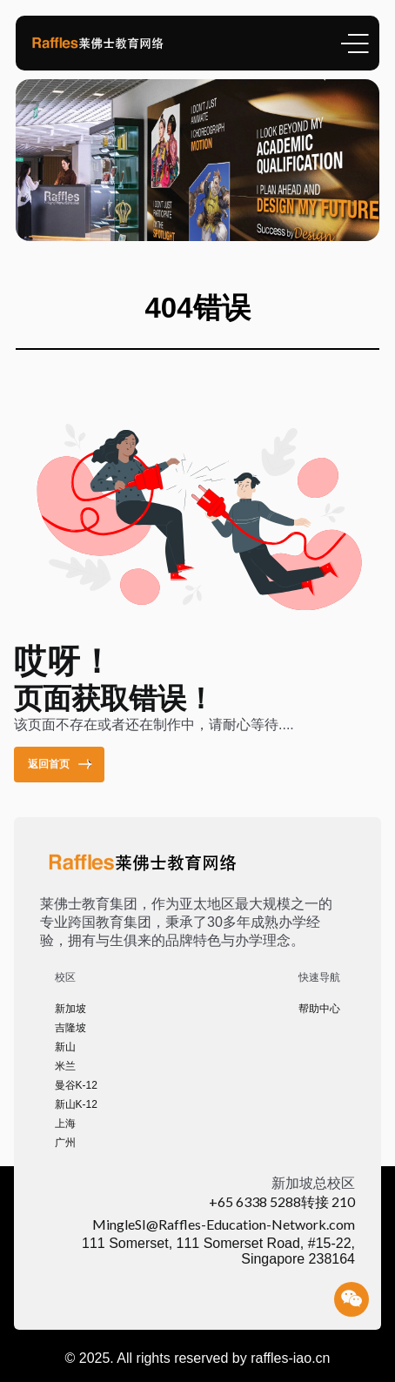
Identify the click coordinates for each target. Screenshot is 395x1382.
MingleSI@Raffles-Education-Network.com (223, 1224)
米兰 (65, 1066)
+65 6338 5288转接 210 (282, 1201)
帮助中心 (319, 1009)
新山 (65, 1047)
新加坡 (70, 1009)
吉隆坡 (70, 1028)
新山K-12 (76, 1104)
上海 (65, 1123)
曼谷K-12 (76, 1085)
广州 (65, 1143)
